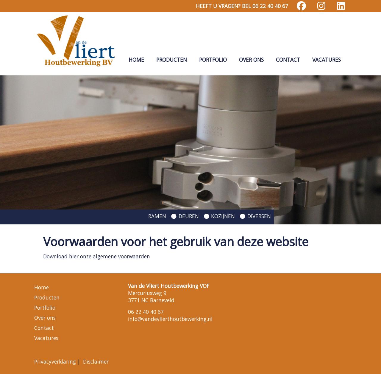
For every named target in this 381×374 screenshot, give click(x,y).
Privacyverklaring (55, 361)
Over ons (251, 59)
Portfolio (213, 59)
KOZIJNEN (223, 216)
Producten (171, 59)
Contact (288, 59)
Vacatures (326, 59)
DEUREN (189, 216)
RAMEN (157, 216)
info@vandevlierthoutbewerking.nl (170, 318)
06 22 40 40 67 (146, 311)
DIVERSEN (259, 216)
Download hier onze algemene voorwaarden (96, 256)
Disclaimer (96, 361)
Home (136, 59)
